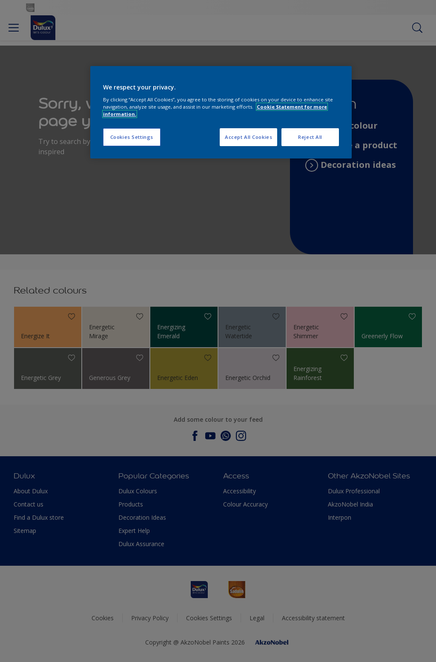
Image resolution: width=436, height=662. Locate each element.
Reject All (310, 137)
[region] (221, 112)
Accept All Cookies (248, 137)
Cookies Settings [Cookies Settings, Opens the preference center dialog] (131, 137)
